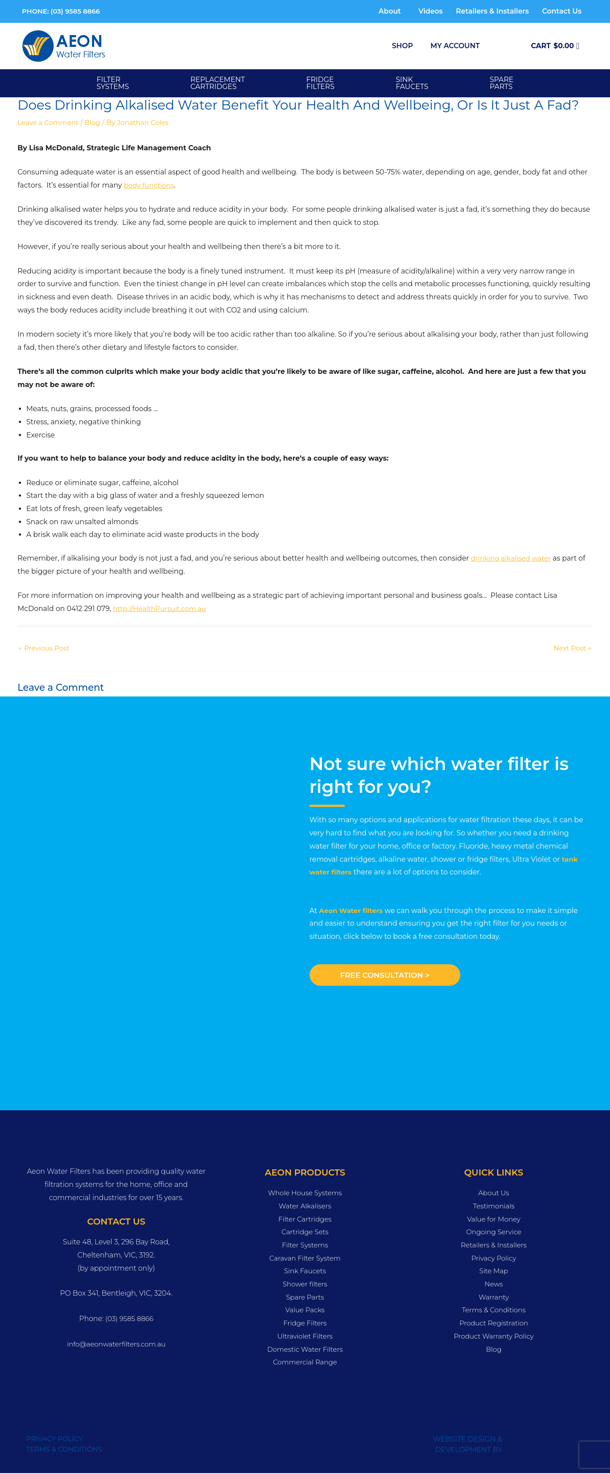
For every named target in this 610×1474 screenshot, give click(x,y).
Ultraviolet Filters (305, 1336)
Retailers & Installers (492, 11)
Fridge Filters (305, 1324)
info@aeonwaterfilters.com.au (116, 1344)
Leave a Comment (49, 122)
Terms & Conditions (493, 1311)
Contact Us (562, 11)
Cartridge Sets (304, 1233)
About (389, 11)
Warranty (493, 1297)
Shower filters (305, 1285)
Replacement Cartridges (217, 83)
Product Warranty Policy (494, 1336)
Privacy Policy (493, 1258)
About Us (494, 1194)
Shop (402, 46)
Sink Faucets (305, 1272)
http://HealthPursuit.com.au (161, 608)
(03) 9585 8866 (129, 1319)
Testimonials (493, 1206)
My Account (455, 46)
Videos (430, 11)
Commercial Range (305, 1363)
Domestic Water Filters (305, 1350)
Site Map (494, 1272)
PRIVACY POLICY (55, 1439)
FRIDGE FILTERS (320, 83)
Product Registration (493, 1324)
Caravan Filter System (305, 1258)
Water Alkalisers (305, 1206)
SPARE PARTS (501, 83)
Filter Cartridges (305, 1219)
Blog (96, 122)
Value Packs (304, 1311)
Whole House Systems (305, 1194)
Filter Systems (113, 83)
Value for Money (494, 1219)
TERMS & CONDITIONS (66, 1450)
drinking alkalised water (512, 558)
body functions (150, 185)
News (494, 1285)
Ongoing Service (494, 1233)
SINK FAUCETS (412, 83)
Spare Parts (305, 1297)
